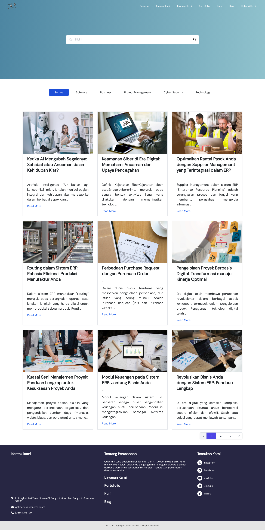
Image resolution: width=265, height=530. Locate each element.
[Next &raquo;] (239, 435)
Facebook (209, 470)
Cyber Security (173, 92)
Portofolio (204, 6)
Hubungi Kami (248, 6)
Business (106, 92)
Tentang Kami (163, 6)
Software (81, 92)
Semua (58, 92)
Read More (34, 206)
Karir (219, 6)
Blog (231, 6)
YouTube (208, 478)
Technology (203, 92)
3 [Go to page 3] (231, 435)
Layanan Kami (184, 6)
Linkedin (208, 485)
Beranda (144, 6)
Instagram (209, 462)
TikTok (207, 493)
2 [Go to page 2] (220, 435)
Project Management (137, 92)
